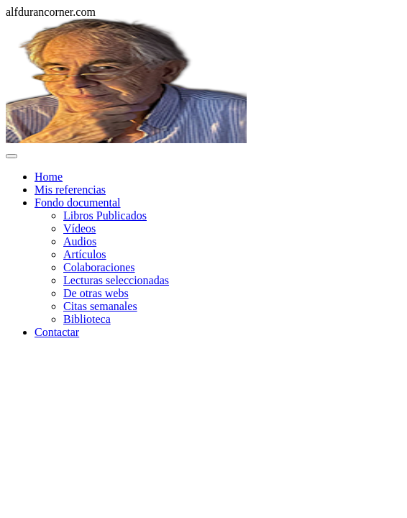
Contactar (57, 332)
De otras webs (96, 293)
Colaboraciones (99, 267)
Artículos (84, 254)
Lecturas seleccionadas (116, 280)
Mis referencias (70, 189)
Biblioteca (87, 319)
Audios (79, 241)
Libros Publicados (105, 215)
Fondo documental (78, 202)
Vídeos (79, 228)
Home (49, 177)
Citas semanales (100, 306)
